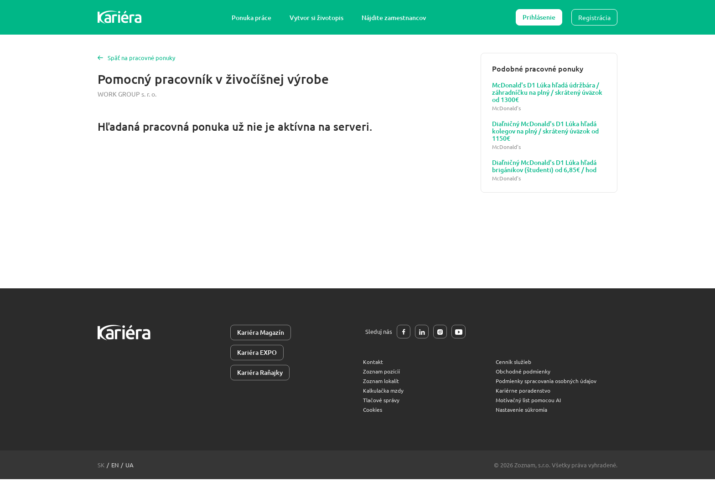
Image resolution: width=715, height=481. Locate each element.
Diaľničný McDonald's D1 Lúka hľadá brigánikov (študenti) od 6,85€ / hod (544, 166)
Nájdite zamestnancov (398, 17)
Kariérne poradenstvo (525, 392)
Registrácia (594, 17)
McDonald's (506, 108)
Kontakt (373, 363)
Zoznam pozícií (382, 373)
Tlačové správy (383, 401)
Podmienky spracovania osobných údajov (551, 382)
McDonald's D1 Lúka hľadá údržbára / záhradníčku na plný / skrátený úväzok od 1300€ (547, 92)
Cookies (373, 411)
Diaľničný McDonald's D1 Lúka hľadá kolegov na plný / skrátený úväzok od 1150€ (545, 131)
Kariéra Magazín (260, 332)
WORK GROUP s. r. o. (127, 93)
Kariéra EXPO (257, 353)
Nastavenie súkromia (523, 411)
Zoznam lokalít (383, 382)
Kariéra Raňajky (260, 374)
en (115, 467)
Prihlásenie (539, 17)
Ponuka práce (255, 17)
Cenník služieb (515, 363)
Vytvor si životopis (320, 17)
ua (129, 467)
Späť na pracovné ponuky (138, 57)
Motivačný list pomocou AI (531, 401)
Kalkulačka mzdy (385, 392)
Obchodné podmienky (525, 373)
